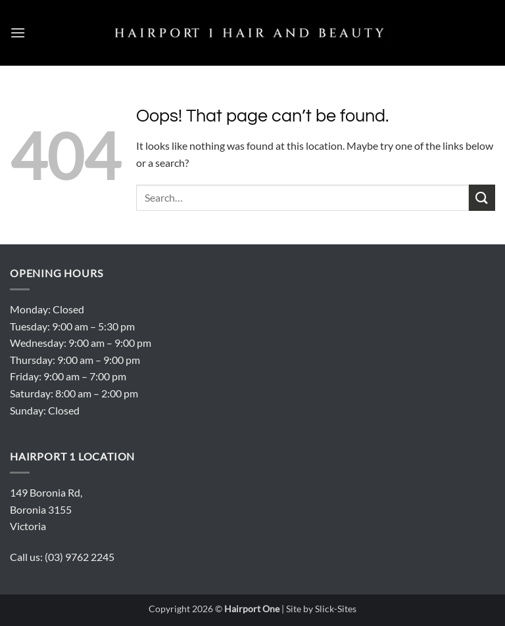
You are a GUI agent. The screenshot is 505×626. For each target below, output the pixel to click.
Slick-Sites (335, 608)
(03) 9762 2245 (79, 556)
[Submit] (482, 197)
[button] (18, 32)
